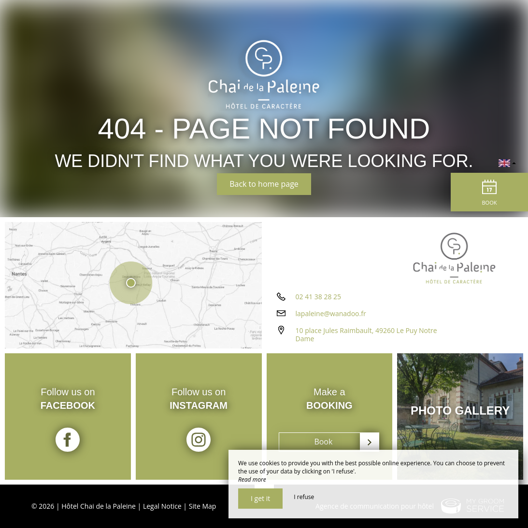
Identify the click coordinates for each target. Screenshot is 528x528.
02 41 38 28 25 (319, 296)
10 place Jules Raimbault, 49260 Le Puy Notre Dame (366, 334)
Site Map (202, 506)
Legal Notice (162, 506)
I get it (260, 498)
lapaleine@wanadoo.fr (331, 313)
